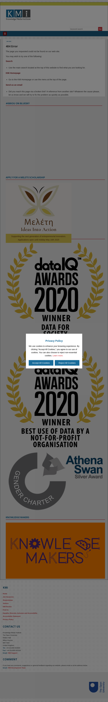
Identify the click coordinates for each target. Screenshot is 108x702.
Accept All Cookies (41, 363)
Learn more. (58, 355)
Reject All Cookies (67, 363)
